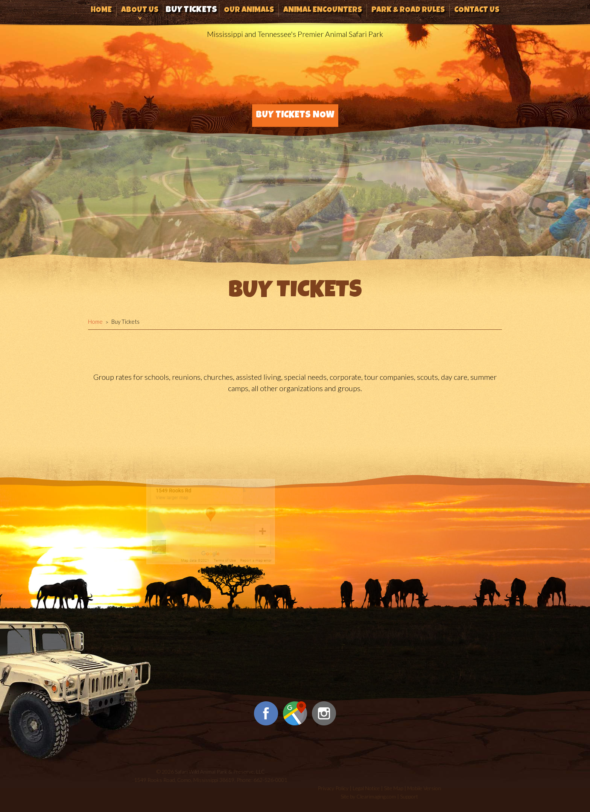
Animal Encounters (322, 10)
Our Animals (249, 10)
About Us (139, 10)
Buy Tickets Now (295, 115)
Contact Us (476, 10)
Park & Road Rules (408, 10)
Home (101, 10)
